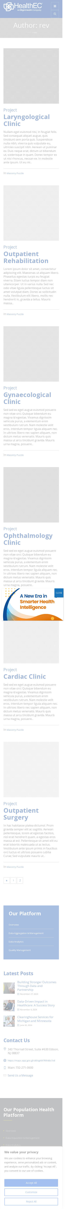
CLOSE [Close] (59, 592)
